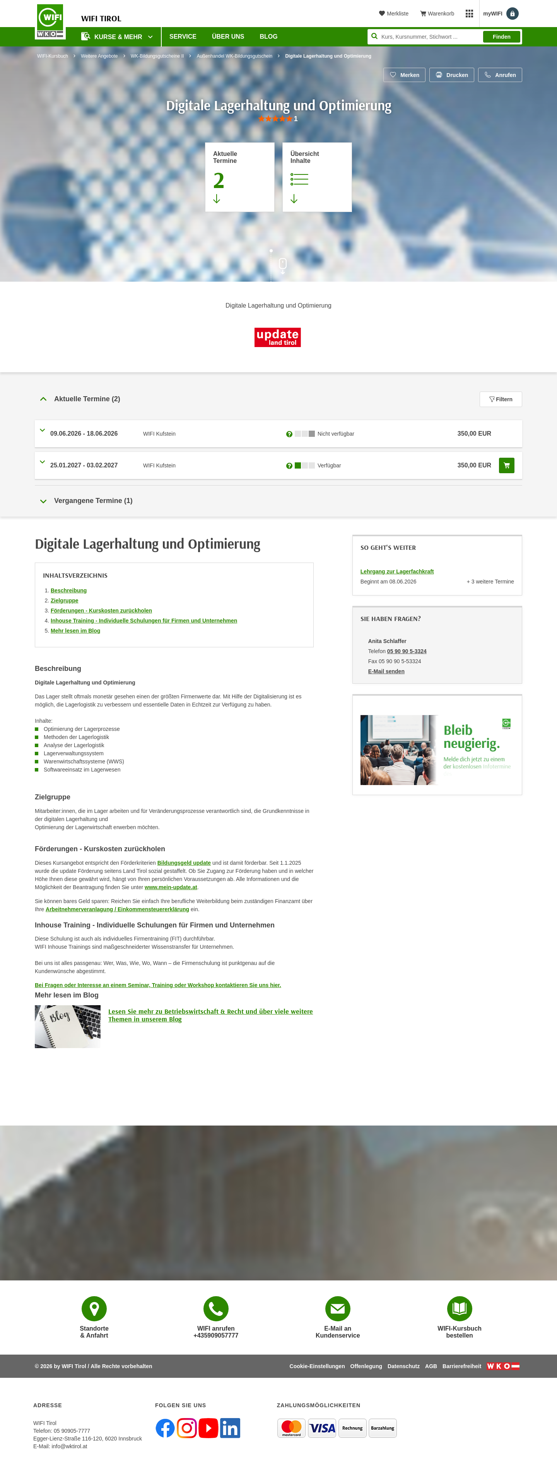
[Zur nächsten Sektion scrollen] (278, 266)
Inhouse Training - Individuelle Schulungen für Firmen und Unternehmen (144, 621)
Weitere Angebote (99, 56)
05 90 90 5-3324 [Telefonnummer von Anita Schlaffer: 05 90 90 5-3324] (407, 651)
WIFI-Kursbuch (52, 56)
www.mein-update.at (171, 887)
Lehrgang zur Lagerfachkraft (397, 571)
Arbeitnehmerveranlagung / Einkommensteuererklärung (117, 909)
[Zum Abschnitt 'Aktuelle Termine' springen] (240, 177)
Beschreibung (69, 590)
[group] (278, 119)
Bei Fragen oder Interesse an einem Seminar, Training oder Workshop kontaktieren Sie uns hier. (158, 985)
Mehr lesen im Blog (75, 631)
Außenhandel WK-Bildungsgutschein (234, 56)
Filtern (501, 399)
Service (182, 36)
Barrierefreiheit (462, 1366)
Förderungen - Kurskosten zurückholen (101, 610)
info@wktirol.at (69, 1446)
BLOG (269, 36)
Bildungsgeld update (184, 863)
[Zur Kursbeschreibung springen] (317, 177)
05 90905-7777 (72, 1431)
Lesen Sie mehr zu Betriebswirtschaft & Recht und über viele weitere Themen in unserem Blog (210, 1015)
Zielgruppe (65, 600)
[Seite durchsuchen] (444, 36)
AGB (431, 1366)
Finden (502, 37)
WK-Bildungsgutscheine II (157, 56)
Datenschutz (404, 1366)
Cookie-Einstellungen (317, 1366)
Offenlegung (366, 1366)
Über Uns (228, 36)
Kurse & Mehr (112, 36)
